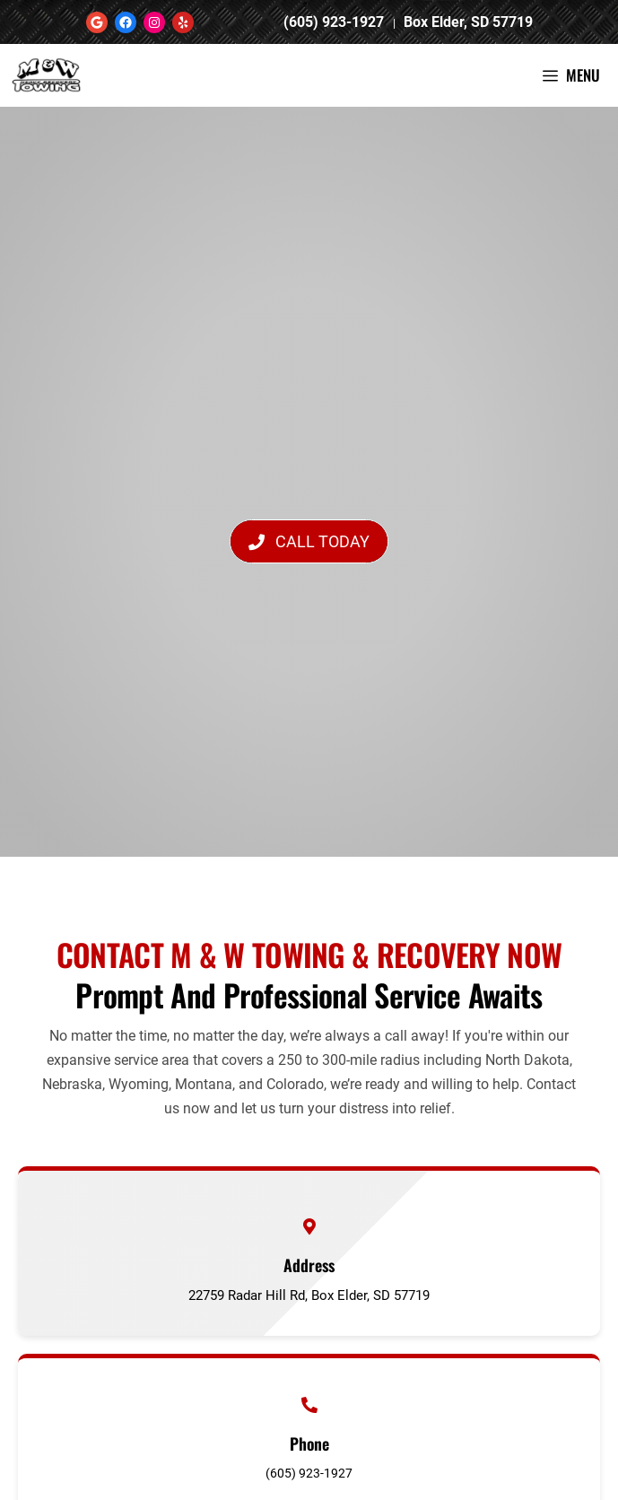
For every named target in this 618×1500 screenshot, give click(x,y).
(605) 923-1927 (335, 22)
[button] (309, 541)
